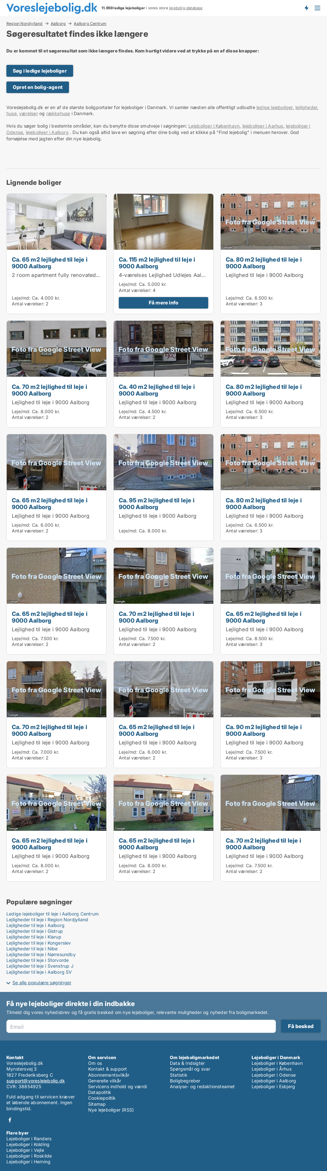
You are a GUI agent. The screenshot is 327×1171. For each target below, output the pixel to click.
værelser (28, 113)
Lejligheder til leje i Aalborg (35, 925)
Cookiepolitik (102, 1098)
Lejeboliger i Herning (28, 1161)
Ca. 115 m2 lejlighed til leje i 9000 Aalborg (157, 263)
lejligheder (306, 107)
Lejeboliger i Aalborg (274, 1080)
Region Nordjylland (24, 23)
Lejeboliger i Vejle (25, 1150)
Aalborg (58, 23)
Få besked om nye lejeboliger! (306, 8)
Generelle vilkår (104, 1080)
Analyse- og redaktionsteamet (202, 1086)
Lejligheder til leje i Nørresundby (41, 954)
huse (11, 113)
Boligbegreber (185, 1080)
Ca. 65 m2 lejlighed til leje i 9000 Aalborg (49, 263)
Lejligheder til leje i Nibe (31, 948)
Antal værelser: (28, 303)
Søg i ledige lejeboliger (40, 71)
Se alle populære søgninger (41, 982)
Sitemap (97, 1104)
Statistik (178, 1075)
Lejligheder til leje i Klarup (33, 936)
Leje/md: (22, 298)
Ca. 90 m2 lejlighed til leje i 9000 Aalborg (264, 730)
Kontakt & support (107, 1069)
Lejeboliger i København (214, 126)
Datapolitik (99, 1092)
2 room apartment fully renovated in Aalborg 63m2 (76, 275)
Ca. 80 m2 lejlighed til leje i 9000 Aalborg (264, 263)
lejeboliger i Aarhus (262, 126)
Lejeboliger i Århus (272, 1069)
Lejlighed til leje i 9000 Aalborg (265, 275)
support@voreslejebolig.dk (35, 1080)
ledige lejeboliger (274, 107)
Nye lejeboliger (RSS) (111, 1109)
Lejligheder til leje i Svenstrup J (39, 966)
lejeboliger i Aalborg (47, 132)
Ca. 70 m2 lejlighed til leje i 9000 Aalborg (49, 390)
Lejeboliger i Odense (274, 1075)
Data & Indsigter (187, 1063)
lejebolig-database (186, 8)
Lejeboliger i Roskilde (29, 1156)
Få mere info (163, 303)
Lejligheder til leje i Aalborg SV (39, 972)
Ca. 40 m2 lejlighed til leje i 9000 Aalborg (157, 390)
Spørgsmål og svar (190, 1069)
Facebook (9, 1120)
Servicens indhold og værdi (117, 1086)
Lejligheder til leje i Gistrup (34, 931)
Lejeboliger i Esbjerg (273, 1086)
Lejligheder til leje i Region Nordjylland (47, 919)
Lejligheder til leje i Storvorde (37, 960)
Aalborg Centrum (90, 24)
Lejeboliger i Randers (28, 1138)
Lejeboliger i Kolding (27, 1144)
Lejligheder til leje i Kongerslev (38, 943)
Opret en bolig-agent (38, 87)
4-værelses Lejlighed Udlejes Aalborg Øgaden (176, 275)
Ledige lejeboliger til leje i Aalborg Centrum (52, 913)
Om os (95, 1063)
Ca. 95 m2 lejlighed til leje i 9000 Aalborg (156, 503)
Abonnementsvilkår (108, 1075)
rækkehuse (58, 113)
